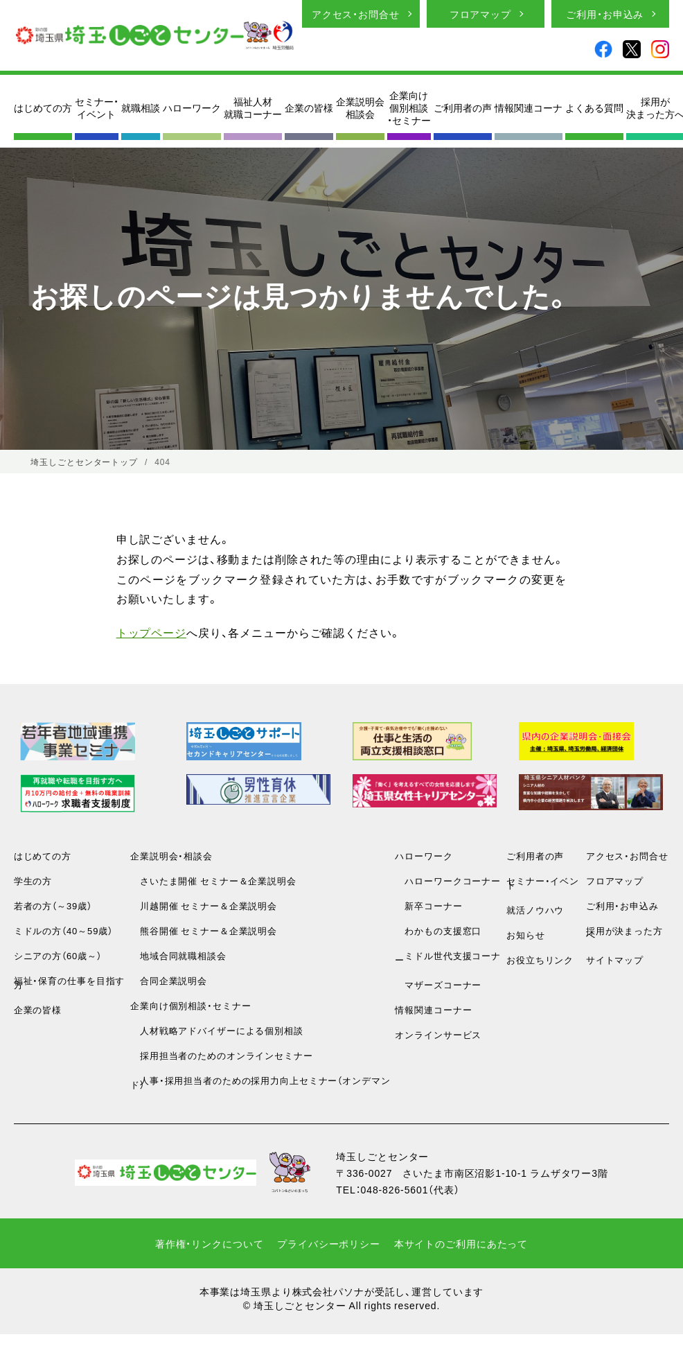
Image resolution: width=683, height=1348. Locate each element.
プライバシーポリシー (328, 1243)
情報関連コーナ (528, 107)
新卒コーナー (428, 905)
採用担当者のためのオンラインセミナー (221, 1055)
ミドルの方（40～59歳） (63, 930)
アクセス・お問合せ (356, 14)
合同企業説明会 (168, 980)
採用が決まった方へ (624, 932)
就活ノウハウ (535, 909)
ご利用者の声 (463, 107)
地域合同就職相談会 (178, 955)
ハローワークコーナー (448, 880)
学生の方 (33, 880)
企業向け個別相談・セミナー (409, 108)
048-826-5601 (395, 1189)
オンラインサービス (438, 1034)
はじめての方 (43, 107)
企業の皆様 (309, 107)
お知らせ (525, 934)
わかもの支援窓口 (438, 930)
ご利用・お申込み (605, 14)
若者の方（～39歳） (53, 905)
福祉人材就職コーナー (253, 107)
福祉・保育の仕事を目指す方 (69, 982)
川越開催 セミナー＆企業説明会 (203, 905)
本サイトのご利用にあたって (461, 1243)
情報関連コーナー (433, 1009)
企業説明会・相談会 (171, 855)
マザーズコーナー (438, 984)
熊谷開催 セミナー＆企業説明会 (203, 930)
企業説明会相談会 (360, 107)
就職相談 (140, 107)
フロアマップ (480, 14)
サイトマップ (615, 959)
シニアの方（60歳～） (58, 955)
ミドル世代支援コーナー (448, 957)
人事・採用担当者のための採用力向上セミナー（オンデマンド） (260, 1082)
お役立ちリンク (540, 959)
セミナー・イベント (96, 107)
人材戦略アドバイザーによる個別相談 (216, 1030)
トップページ (151, 632)
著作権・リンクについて (209, 1243)
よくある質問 (594, 107)
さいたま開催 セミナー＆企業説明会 (213, 880)
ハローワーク (192, 107)
